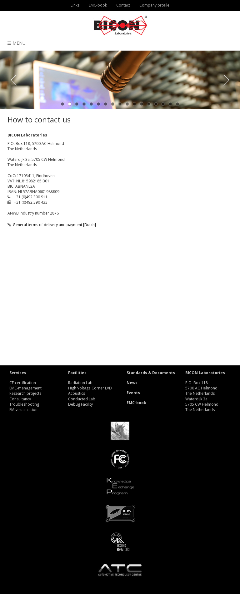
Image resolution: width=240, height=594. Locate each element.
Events (133, 392)
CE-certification (22, 382)
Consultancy (20, 399)
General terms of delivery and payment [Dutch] (52, 224)
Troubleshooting (24, 404)
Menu (17, 43)
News (132, 382)
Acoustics (76, 393)
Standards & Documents (151, 372)
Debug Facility (80, 404)
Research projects (25, 393)
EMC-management (25, 388)
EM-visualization (23, 409)
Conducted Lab (81, 399)
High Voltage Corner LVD (90, 388)
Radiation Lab (80, 382)
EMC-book (136, 402)
